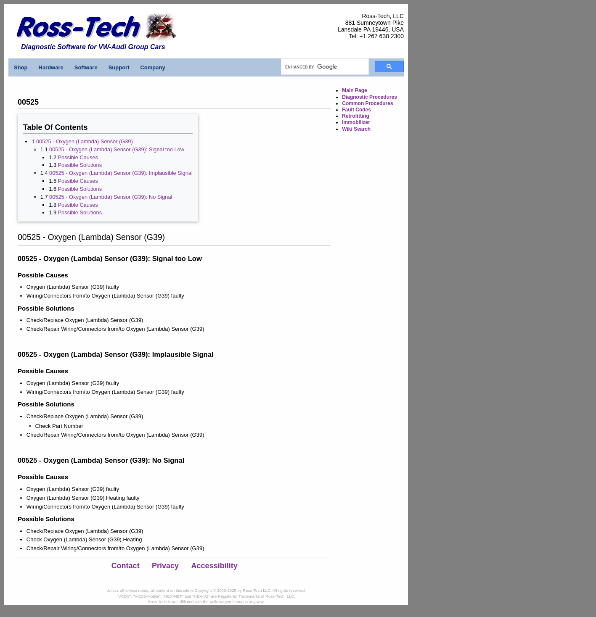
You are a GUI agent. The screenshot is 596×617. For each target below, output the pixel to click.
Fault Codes (356, 110)
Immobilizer (356, 122)
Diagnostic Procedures (369, 97)
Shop (21, 67)
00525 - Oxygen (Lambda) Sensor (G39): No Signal (110, 197)
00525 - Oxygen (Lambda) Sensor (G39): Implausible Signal (121, 173)
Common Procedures (367, 103)
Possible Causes (78, 157)
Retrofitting (355, 116)
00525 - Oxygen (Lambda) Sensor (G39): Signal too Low (116, 149)
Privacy (165, 566)
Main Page (354, 90)
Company (152, 67)
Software (86, 67)
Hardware (51, 67)
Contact (125, 566)
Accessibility (214, 566)
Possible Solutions (80, 165)
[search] (324, 67)
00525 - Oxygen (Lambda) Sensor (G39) (84, 141)
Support (119, 67)
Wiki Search (356, 129)
